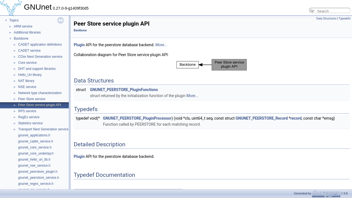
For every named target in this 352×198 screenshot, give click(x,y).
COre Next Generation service (40, 57)
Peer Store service (31, 99)
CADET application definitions (40, 44)
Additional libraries (27, 32)
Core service (27, 63)
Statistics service (30, 123)
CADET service (29, 51)
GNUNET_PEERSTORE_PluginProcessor (137, 118)
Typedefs (345, 18)
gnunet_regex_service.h (35, 184)
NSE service (27, 87)
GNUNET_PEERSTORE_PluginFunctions (124, 89)
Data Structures (326, 18)
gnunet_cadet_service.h (35, 141)
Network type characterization (40, 93)
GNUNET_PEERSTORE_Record (262, 118)
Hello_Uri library (30, 75)
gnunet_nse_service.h (34, 165)
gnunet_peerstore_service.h (38, 178)
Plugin (79, 45)
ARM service (23, 26)
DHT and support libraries (37, 69)
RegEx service (28, 117)
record (296, 118)
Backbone (21, 38)
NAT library (26, 81)
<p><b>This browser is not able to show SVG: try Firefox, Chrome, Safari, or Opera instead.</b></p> (211, 65)
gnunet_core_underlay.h (36, 153)
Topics (14, 20)
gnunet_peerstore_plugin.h (37, 172)
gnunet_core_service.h (34, 147)
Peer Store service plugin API (39, 105)
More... (161, 45)
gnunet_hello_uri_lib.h (34, 159)
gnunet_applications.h (34, 135)
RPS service (27, 111)
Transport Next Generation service (43, 129)
